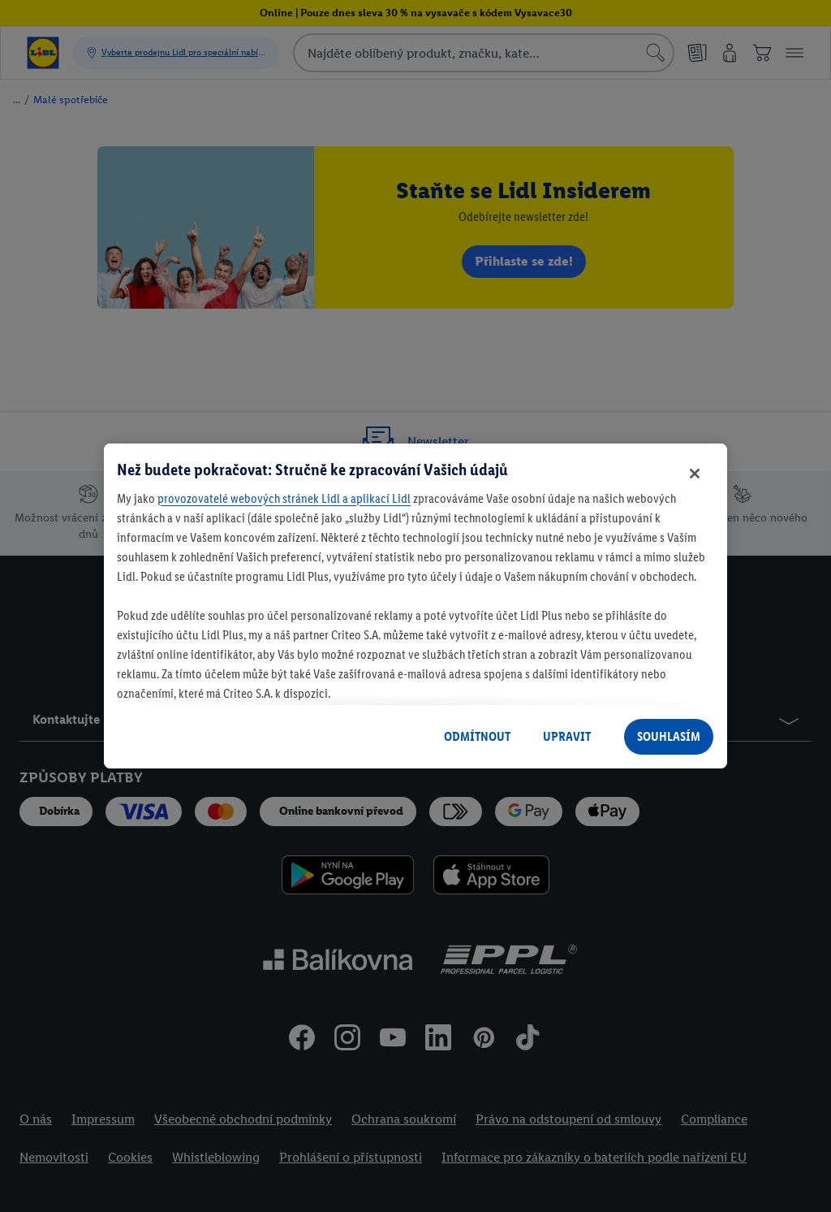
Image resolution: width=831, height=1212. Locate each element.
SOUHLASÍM (668, 736)
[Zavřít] (695, 474)
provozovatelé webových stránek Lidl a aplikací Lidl (284, 498)
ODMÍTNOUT (477, 736)
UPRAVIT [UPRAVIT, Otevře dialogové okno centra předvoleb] (567, 736)
